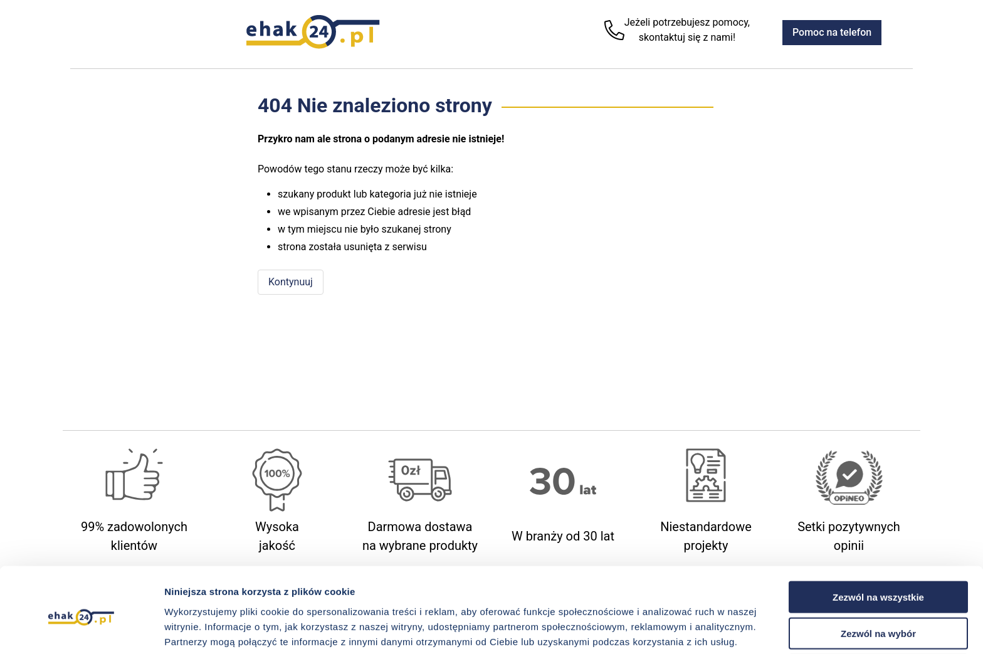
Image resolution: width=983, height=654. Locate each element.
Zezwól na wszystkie (878, 544)
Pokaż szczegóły (669, 629)
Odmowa (878, 617)
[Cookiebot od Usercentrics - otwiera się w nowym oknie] (81, 629)
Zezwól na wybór (878, 581)
